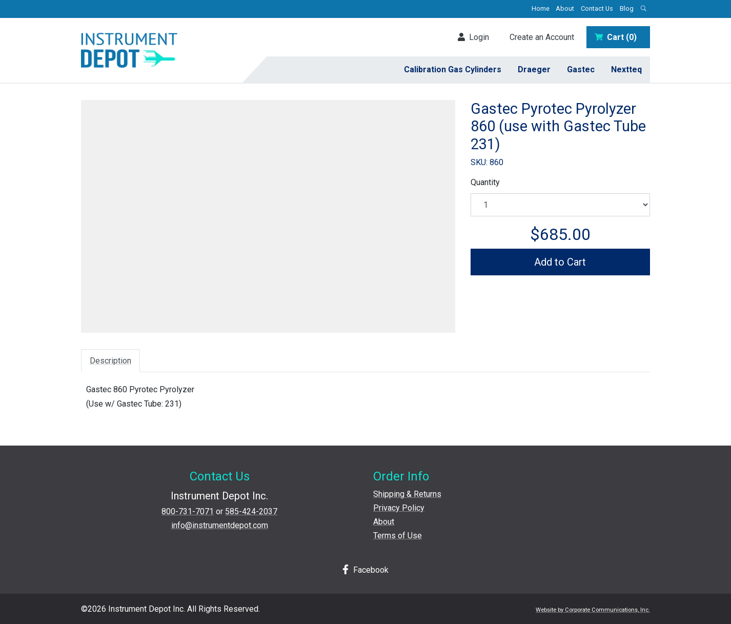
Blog (627, 8)
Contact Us (597, 8)
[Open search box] (643, 9)
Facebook (365, 570)
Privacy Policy (398, 508)
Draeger (534, 69)
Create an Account (542, 37)
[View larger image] (268, 212)
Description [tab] (110, 361)
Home (541, 8)
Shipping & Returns (407, 494)
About (565, 8)
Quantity (485, 182)
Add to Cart (560, 262)
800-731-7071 (187, 511)
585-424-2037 (251, 511)
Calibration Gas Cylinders (452, 69)
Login (473, 37)
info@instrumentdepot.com (219, 525)
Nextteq (626, 69)
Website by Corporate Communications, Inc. (593, 610)
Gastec (581, 69)
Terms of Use (397, 535)
